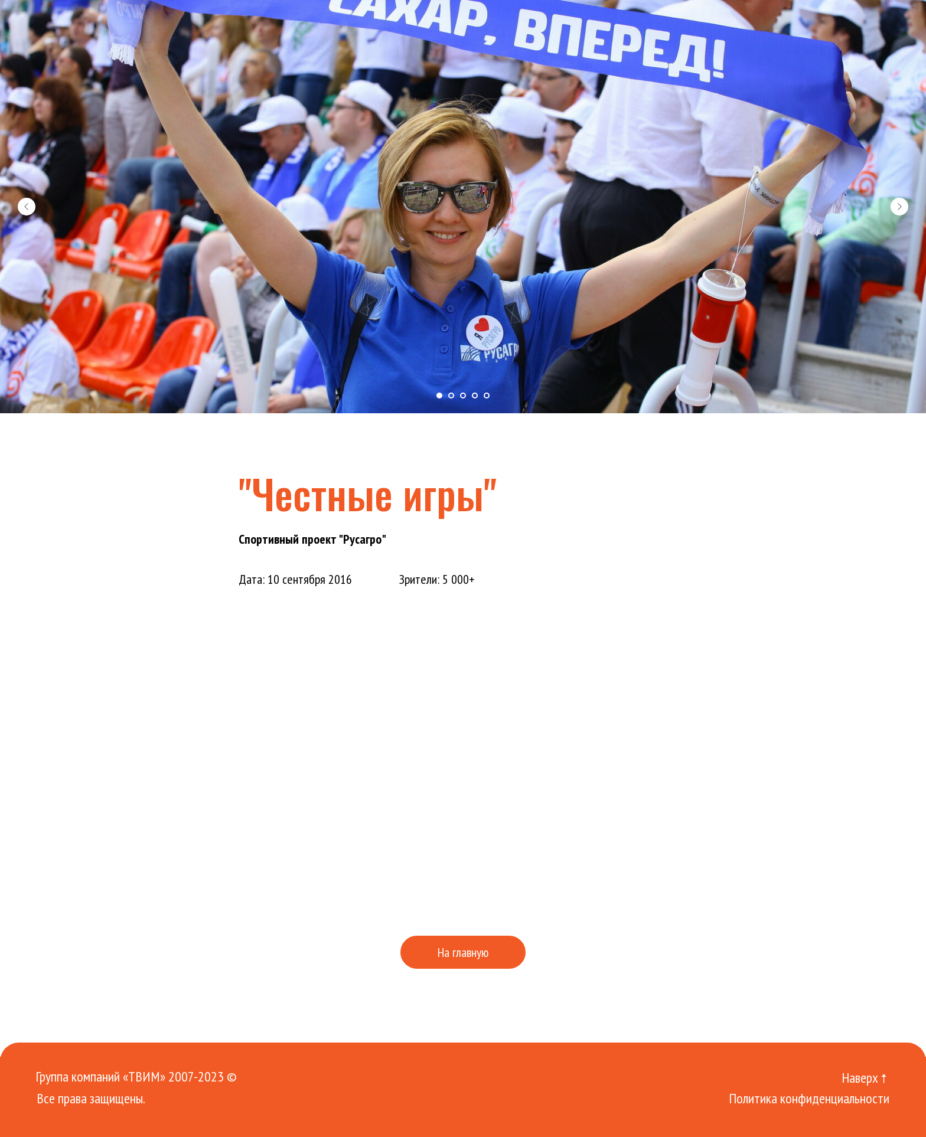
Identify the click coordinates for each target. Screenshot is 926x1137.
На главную (463, 952)
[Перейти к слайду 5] (487, 395)
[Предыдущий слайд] (26, 206)
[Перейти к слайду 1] (439, 395)
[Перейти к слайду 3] (463, 395)
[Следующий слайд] (899, 206)
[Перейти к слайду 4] (475, 395)
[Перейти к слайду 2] (451, 395)
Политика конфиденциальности (809, 1098)
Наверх (860, 1078)
